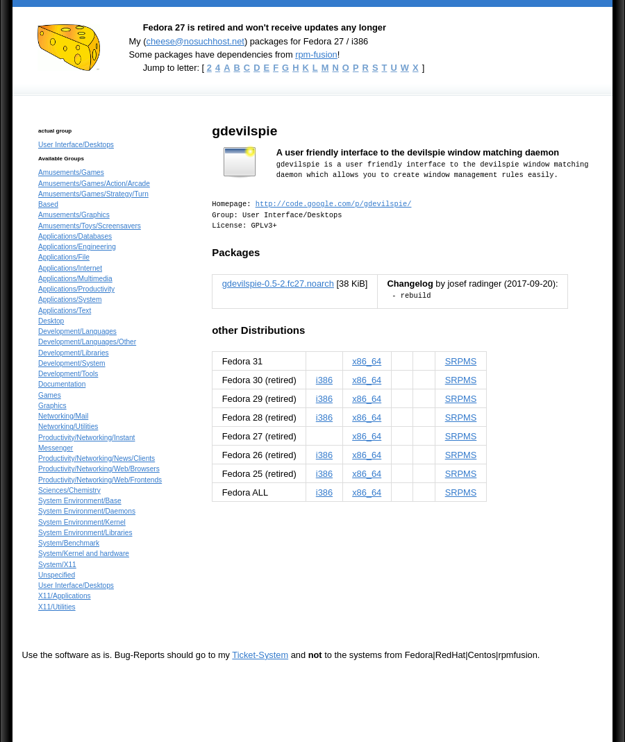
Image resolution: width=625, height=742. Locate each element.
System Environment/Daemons (86, 511)
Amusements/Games (71, 172)
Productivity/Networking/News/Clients (96, 458)
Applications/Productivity (76, 289)
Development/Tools (68, 374)
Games (49, 395)
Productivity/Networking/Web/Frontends (100, 480)
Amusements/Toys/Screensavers (89, 226)
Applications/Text (64, 310)
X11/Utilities (57, 607)
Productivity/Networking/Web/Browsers (99, 469)
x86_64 (366, 361)
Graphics (52, 406)
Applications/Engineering (77, 247)
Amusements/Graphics (74, 215)
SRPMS (461, 361)
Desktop (51, 321)
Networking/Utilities (68, 426)
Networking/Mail (63, 416)
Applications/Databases (75, 236)
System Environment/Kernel (82, 522)
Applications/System (69, 299)
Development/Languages (77, 331)
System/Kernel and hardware (83, 553)
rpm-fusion (316, 54)
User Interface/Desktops (76, 145)
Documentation (61, 384)
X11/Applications (64, 596)
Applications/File (64, 257)
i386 (324, 380)
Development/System (72, 363)
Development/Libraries (73, 353)
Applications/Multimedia (75, 279)
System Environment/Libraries (85, 533)
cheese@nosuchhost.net (195, 41)
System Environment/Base (80, 501)
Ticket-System (260, 655)
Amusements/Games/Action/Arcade (94, 183)
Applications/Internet (70, 268)
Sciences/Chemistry (69, 490)
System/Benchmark (68, 543)
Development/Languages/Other (87, 342)
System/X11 (57, 564)
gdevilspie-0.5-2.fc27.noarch (278, 283)
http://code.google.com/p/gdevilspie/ (334, 204)
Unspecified (56, 575)
